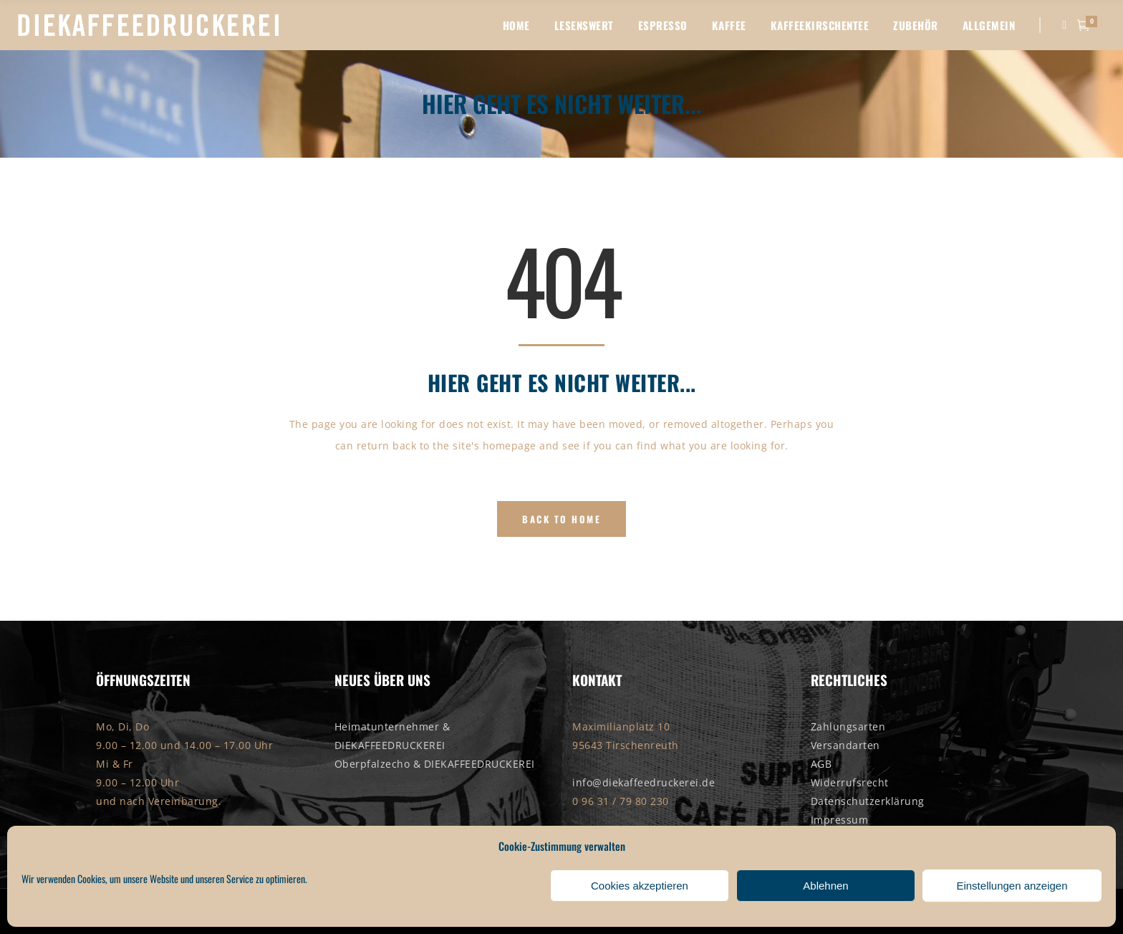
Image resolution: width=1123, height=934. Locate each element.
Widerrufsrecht (850, 782)
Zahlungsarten (848, 726)
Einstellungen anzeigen (1011, 886)
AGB (821, 764)
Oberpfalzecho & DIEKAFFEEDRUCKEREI (434, 764)
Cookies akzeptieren (639, 886)
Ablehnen (825, 886)
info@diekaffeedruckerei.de (643, 782)
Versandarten (845, 745)
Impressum (840, 819)
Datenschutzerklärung (868, 801)
